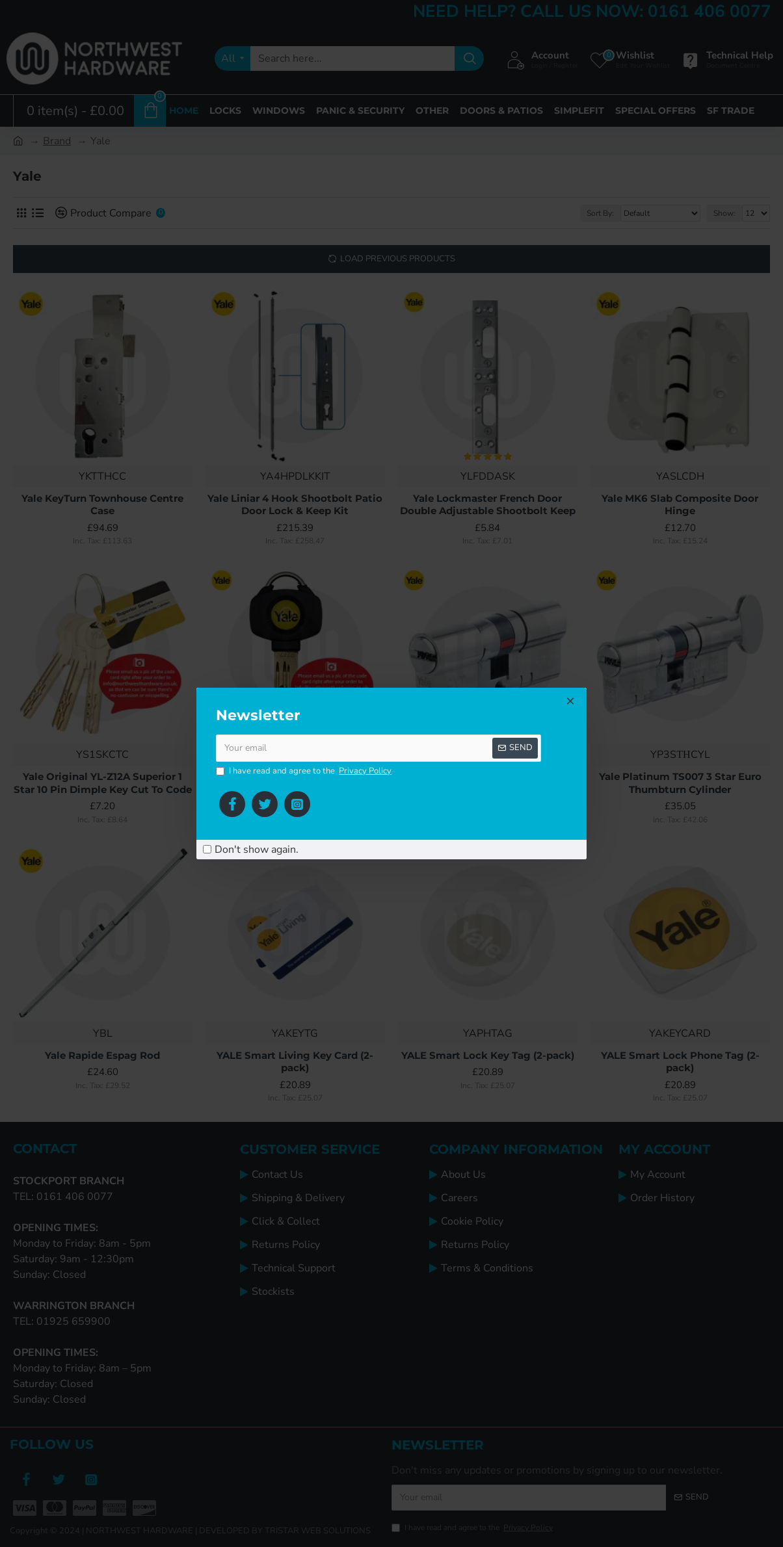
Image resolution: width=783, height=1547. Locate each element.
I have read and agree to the (304, 771)
